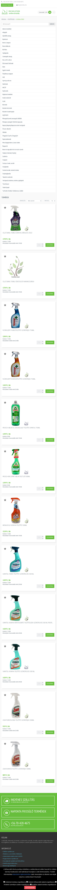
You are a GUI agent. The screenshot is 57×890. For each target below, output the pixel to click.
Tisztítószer (11, 19)
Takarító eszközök (7, 177)
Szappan (4, 160)
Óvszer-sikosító (6, 129)
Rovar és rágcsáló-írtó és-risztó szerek (12, 149)
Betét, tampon (6, 43)
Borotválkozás (6, 46)
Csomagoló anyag (7, 56)
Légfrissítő (5, 115)
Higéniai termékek (7, 94)
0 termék (41, 12)
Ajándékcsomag (6, 36)
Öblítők (4, 132)
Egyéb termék (6, 70)
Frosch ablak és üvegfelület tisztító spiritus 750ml (21, 428)
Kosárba (50, 245)
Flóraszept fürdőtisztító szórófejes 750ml (18, 330)
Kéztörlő (4, 105)
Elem (3, 67)
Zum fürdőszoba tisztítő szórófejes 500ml (18, 720)
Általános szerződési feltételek (12, 854)
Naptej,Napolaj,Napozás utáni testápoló (13, 125)
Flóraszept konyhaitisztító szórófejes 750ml (19, 379)
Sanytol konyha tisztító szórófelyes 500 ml (19, 671)
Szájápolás (5, 167)
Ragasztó (5, 146)
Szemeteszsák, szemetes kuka (10, 170)
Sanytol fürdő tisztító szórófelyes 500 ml (18, 574)
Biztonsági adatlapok (9, 866)
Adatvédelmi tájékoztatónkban (21, 874)
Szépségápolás (6, 174)
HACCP (4, 87)
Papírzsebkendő (6, 139)
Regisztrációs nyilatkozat (10, 858)
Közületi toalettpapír (8, 112)
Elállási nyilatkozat (8, 851)
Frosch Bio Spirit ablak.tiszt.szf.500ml (16, 476)
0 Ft (46, 12)
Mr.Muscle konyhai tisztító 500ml (15, 525)
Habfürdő (5, 84)
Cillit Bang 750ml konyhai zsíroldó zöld (17, 233)
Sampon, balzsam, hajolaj (9, 153)
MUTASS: (47, 201)
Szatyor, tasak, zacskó (8, 163)
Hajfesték (5, 91)
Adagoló (4, 32)
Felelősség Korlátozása (10, 863)
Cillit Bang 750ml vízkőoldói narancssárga (18, 281)
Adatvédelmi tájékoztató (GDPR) (12, 856)
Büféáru (4, 50)
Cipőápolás (5, 53)
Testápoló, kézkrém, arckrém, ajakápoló (13, 180)
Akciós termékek (6, 29)
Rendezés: (23, 201)
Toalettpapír (5, 187)
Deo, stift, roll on (7, 60)
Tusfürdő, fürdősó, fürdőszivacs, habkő (12, 191)
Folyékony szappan (7, 74)
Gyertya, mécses (6, 81)
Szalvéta (4, 156)
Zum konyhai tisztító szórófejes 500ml (17, 769)
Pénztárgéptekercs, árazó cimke (11, 143)
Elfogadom (30, 887)
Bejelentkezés (22, 5)
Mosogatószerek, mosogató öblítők (12, 118)
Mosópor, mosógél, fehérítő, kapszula (12, 122)
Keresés (52, 24)
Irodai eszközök (6, 98)
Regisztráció (7, 5)
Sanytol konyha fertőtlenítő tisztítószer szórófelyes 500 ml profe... (28, 623)
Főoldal (3, 19)
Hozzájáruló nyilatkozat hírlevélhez (13, 861)
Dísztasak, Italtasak (7, 63)
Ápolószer (5, 39)
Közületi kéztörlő (7, 108)
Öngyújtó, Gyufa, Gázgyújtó (10, 136)
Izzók (3, 101)
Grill (3, 77)
